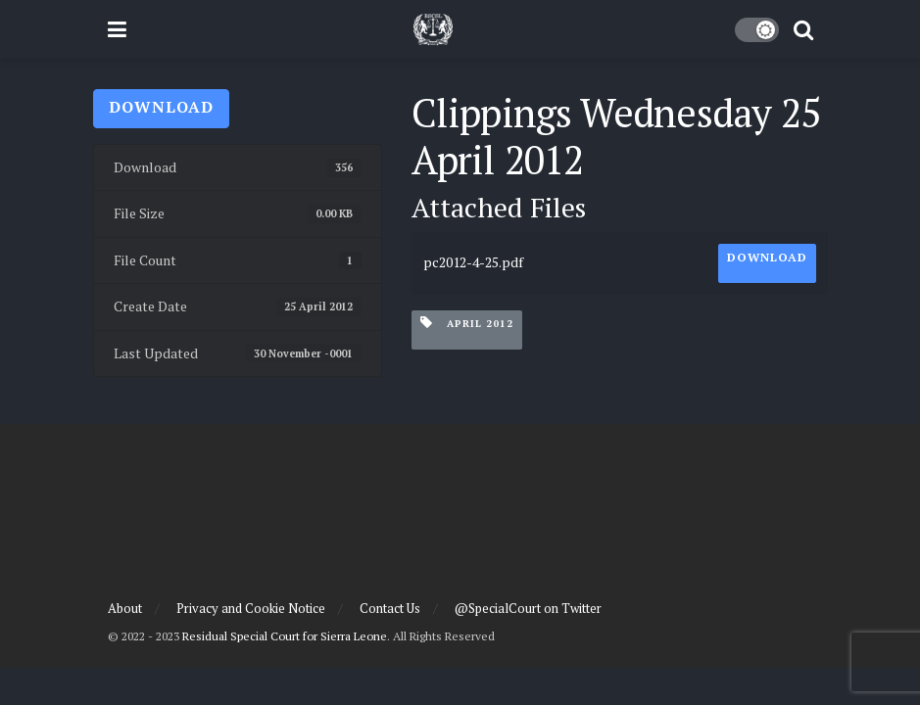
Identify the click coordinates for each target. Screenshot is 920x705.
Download (161, 107)
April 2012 (466, 322)
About (125, 608)
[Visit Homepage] (433, 29)
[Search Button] (803, 29)
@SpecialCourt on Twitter (528, 608)
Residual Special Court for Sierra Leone (284, 636)
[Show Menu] (117, 29)
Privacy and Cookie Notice (250, 608)
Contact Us (390, 608)
